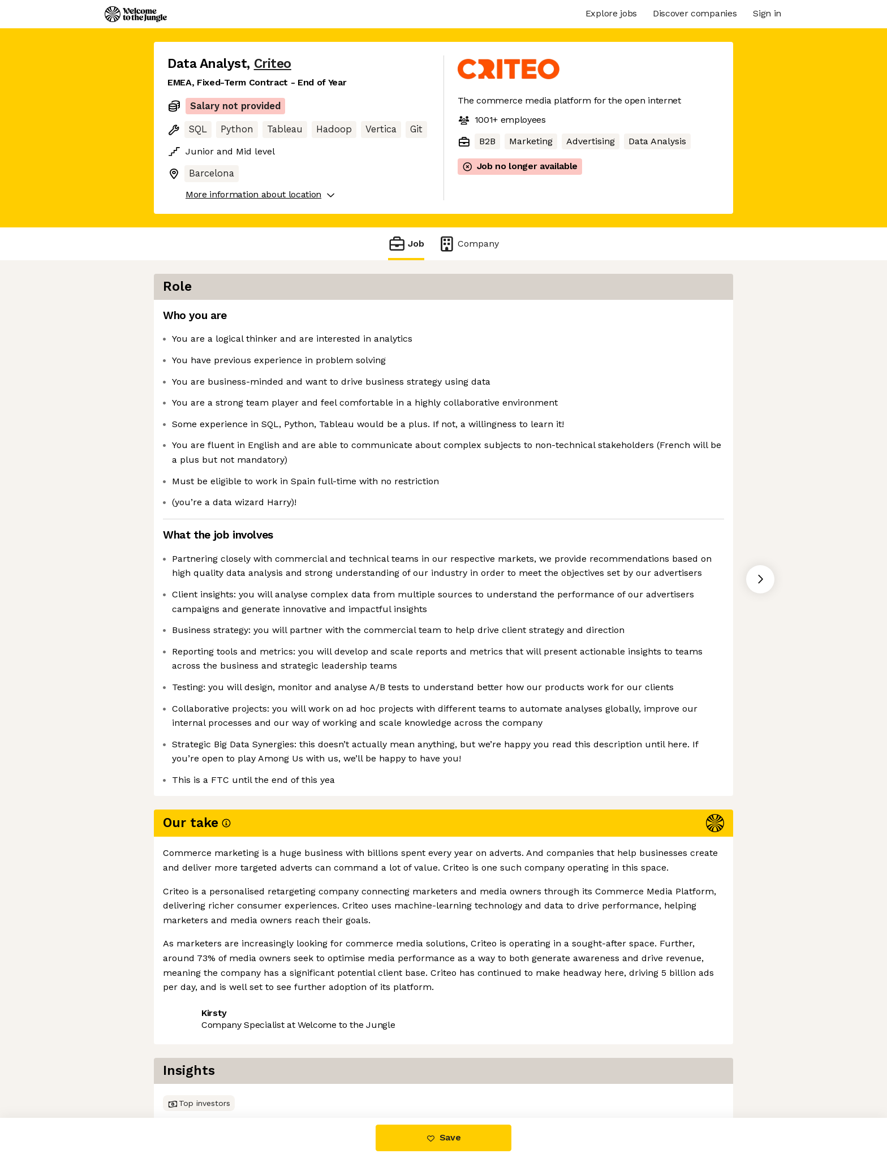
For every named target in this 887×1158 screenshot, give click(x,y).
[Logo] (136, 14)
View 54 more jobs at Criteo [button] (307, 1070)
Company (468, 243)
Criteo (272, 63)
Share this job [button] (198, 1070)
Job (406, 243)
